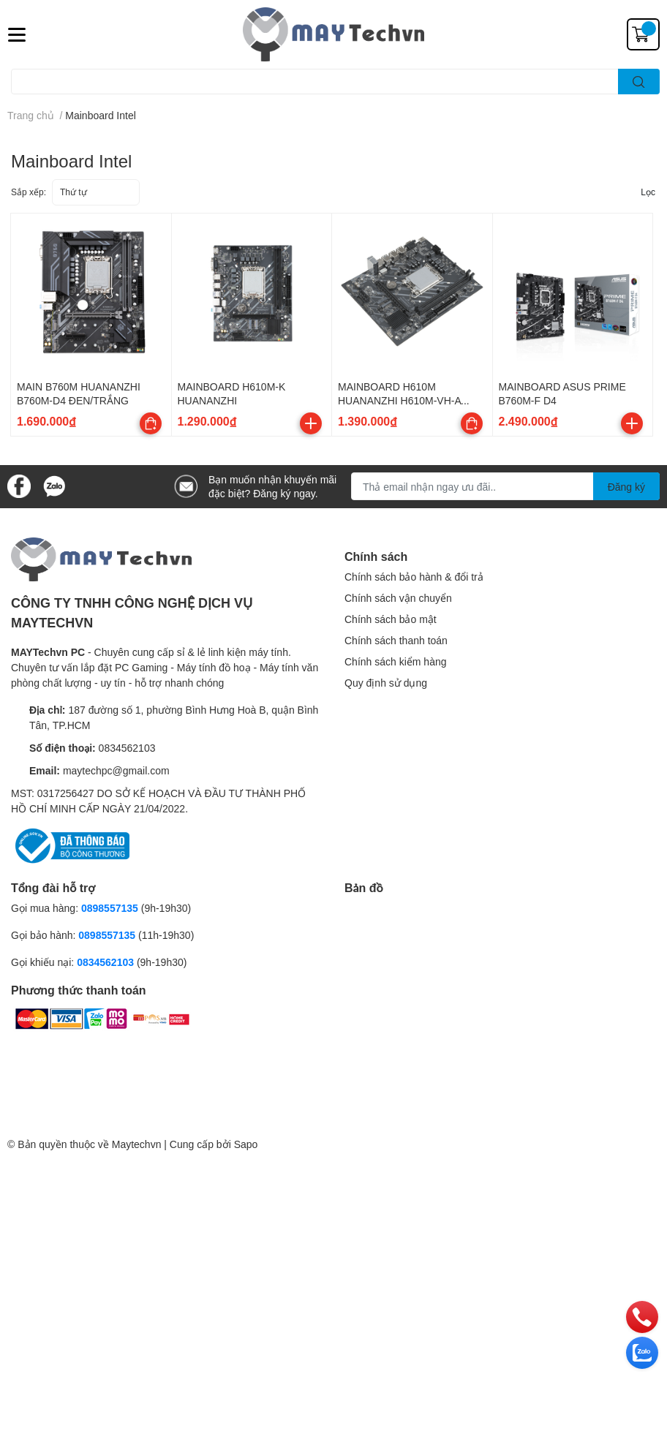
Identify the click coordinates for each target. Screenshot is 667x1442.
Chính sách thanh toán (396, 640)
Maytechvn (137, 1144)
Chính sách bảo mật (390, 619)
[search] (639, 81)
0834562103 (127, 747)
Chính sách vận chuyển (398, 598)
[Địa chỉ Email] (505, 486)
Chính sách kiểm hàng (395, 661)
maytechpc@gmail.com (116, 770)
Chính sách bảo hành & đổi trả (413, 576)
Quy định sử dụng (385, 682)
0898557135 (109, 908)
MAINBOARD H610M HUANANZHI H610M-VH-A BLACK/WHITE (399, 400)
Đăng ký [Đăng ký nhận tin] (626, 486)
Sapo (246, 1144)
